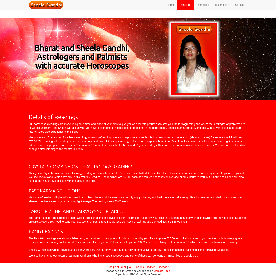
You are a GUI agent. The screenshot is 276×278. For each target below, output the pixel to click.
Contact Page (162, 270)
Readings (185, 8)
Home (170, 8)
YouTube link (136, 267)
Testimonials (222, 8)
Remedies (203, 8)
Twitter (150, 267)
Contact (239, 8)
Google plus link (117, 267)
